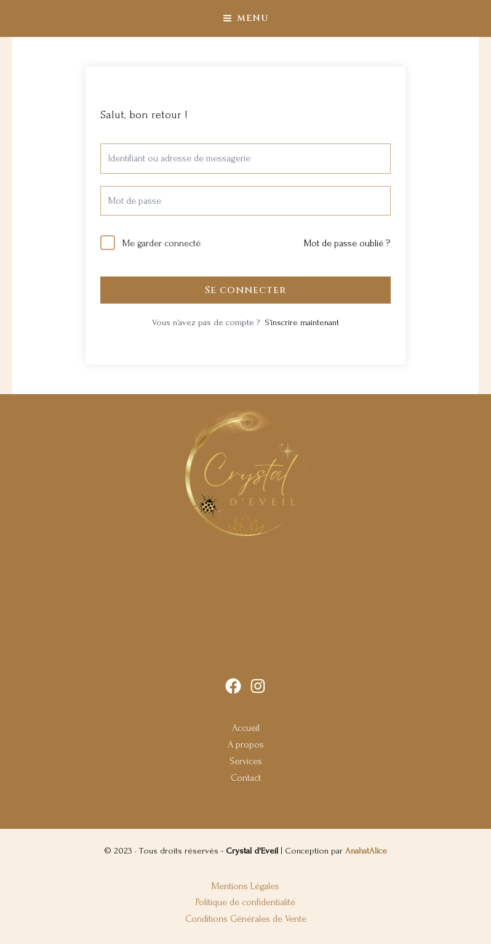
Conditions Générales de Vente (245, 918)
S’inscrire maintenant (302, 323)
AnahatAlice (366, 851)
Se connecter (245, 290)
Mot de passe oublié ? (347, 243)
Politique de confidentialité (245, 902)
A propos (246, 744)
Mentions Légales (245, 886)
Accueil (246, 727)
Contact (246, 777)
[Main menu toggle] (245, 18)
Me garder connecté (161, 243)
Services (246, 761)
